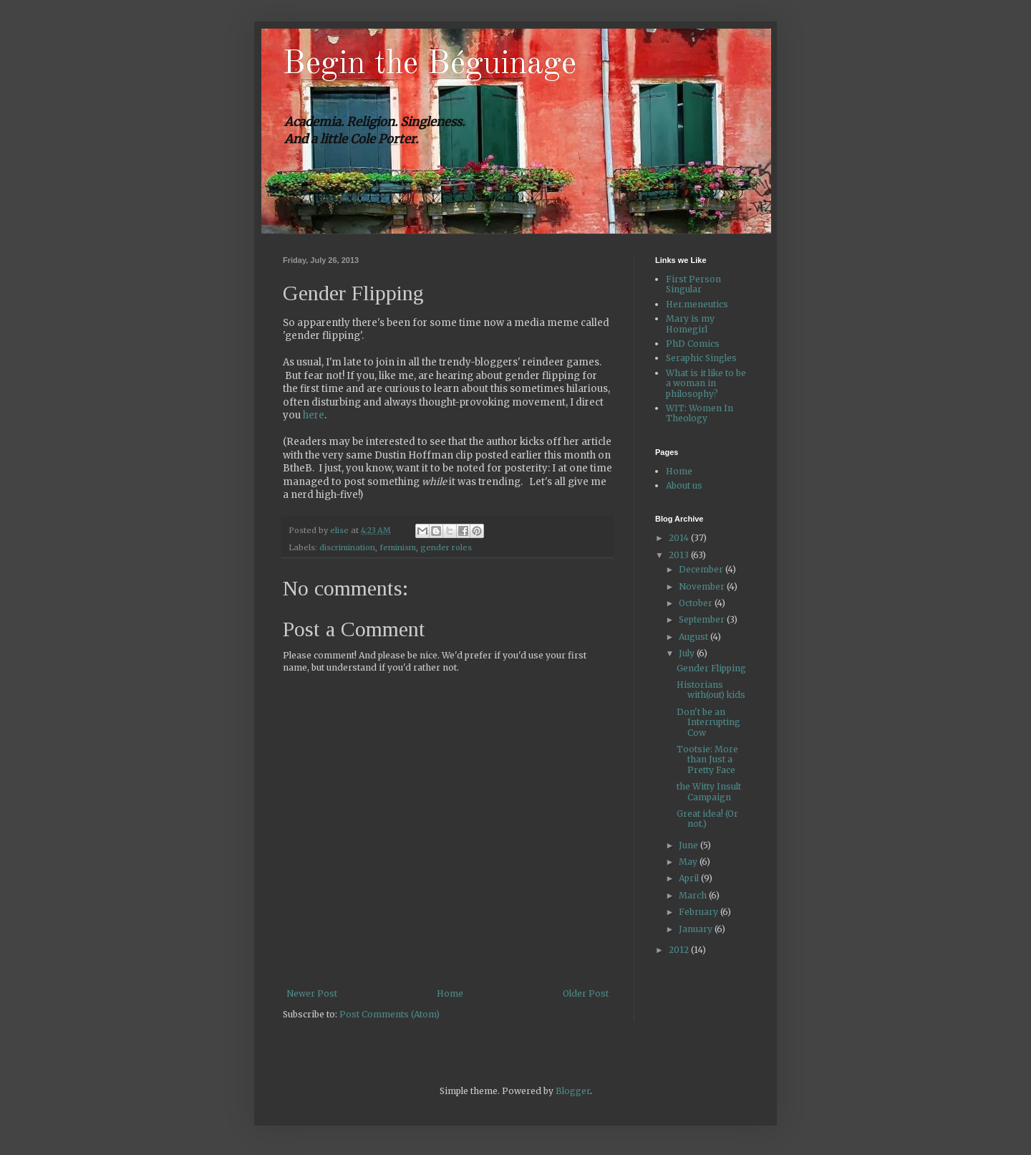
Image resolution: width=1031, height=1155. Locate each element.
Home (450, 993)
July (688, 653)
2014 (680, 537)
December (702, 569)
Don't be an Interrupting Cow (708, 722)
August (694, 636)
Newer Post (311, 993)
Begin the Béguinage (429, 64)
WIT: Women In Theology (699, 413)
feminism (397, 547)
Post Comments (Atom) (389, 1014)
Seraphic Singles (701, 358)
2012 (680, 949)
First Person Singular (693, 284)
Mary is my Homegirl (690, 323)
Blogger (573, 1090)
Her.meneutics (697, 304)
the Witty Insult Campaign (709, 791)
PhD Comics (693, 343)
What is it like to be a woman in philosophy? (706, 383)
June (689, 845)
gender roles (446, 547)
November (703, 586)
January (697, 929)
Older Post (586, 993)
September (703, 619)
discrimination (347, 547)
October (697, 603)
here (313, 415)
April (690, 878)
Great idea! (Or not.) (707, 818)
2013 (680, 555)
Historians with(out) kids (711, 689)
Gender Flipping (711, 668)
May (689, 861)
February (699, 911)
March (694, 895)
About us (684, 485)
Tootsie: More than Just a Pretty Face (707, 759)
